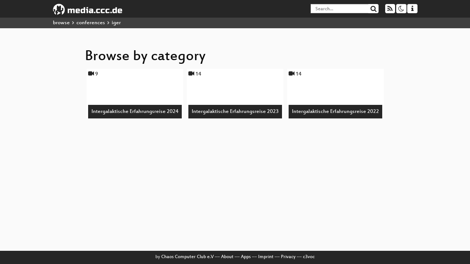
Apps (246, 257)
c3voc (309, 257)
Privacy (288, 257)
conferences (90, 23)
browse (61, 23)
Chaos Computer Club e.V (187, 257)
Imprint (266, 257)
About (227, 257)
